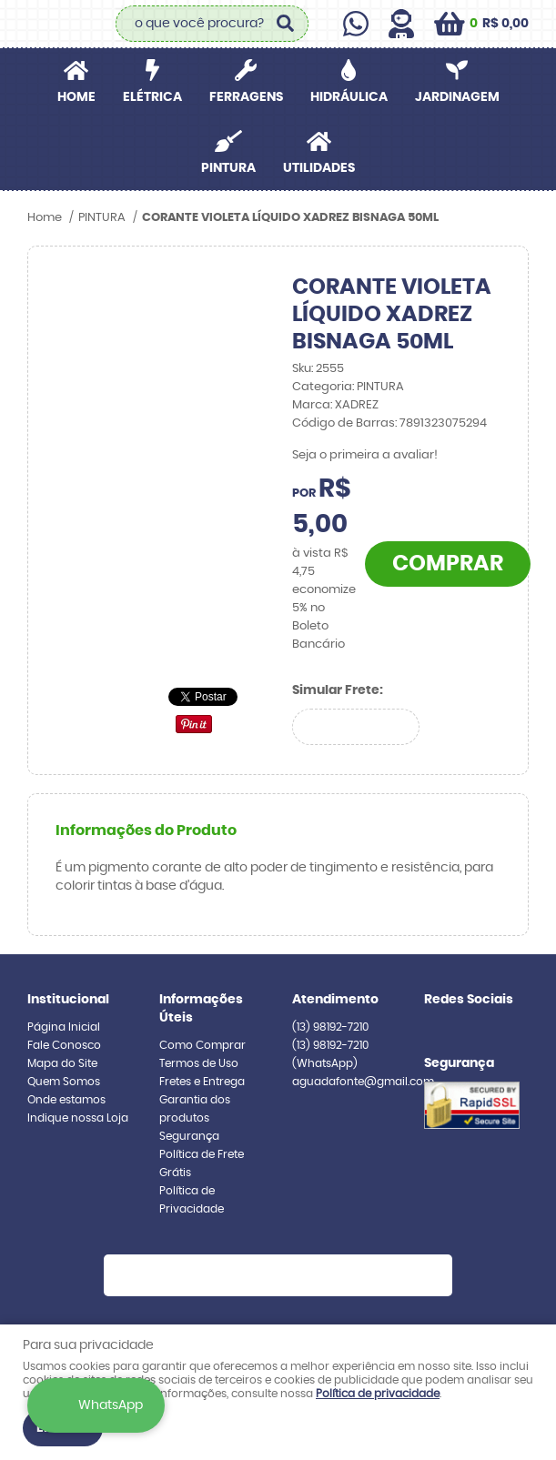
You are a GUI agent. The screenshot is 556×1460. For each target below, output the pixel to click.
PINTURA (228, 168)
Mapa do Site (62, 1063)
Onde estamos (66, 1099)
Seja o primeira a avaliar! (365, 455)
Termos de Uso (198, 1063)
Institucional (68, 999)
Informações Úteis (201, 1008)
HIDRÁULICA (349, 97)
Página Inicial (63, 1027)
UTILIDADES (319, 168)
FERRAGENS (246, 97)
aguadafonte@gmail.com (363, 1081)
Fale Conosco (64, 1045)
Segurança (189, 1136)
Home (76, 97)
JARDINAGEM (457, 97)
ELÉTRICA (152, 97)
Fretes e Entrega (202, 1081)
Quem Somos (63, 1081)
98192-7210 (330, 1027)
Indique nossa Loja (77, 1118)
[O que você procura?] (286, 23)
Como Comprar (202, 1045)
